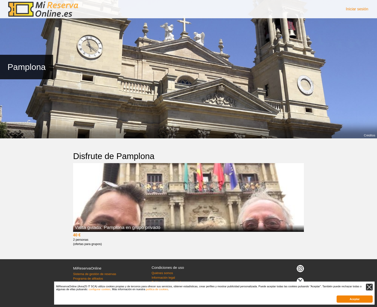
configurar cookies (100, 289)
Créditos (369, 135)
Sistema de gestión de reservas (94, 274)
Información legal (163, 277)
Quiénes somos (162, 273)
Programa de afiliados (88, 278)
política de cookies (157, 289)
